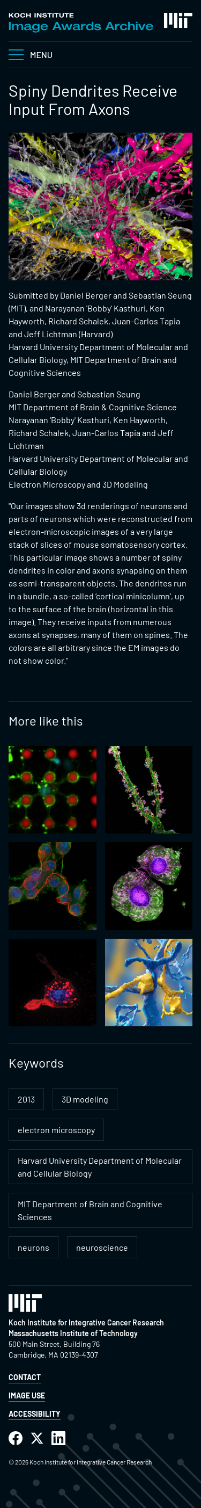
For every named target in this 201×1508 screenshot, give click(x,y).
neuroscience (102, 1247)
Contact (25, 1377)
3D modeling (85, 1099)
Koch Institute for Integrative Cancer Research (86, 1322)
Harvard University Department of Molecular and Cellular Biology (100, 1166)
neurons (33, 1247)
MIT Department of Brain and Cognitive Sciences (90, 1210)
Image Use (27, 1395)
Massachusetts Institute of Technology (73, 1333)
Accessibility (35, 1413)
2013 (26, 1099)
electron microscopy (56, 1130)
